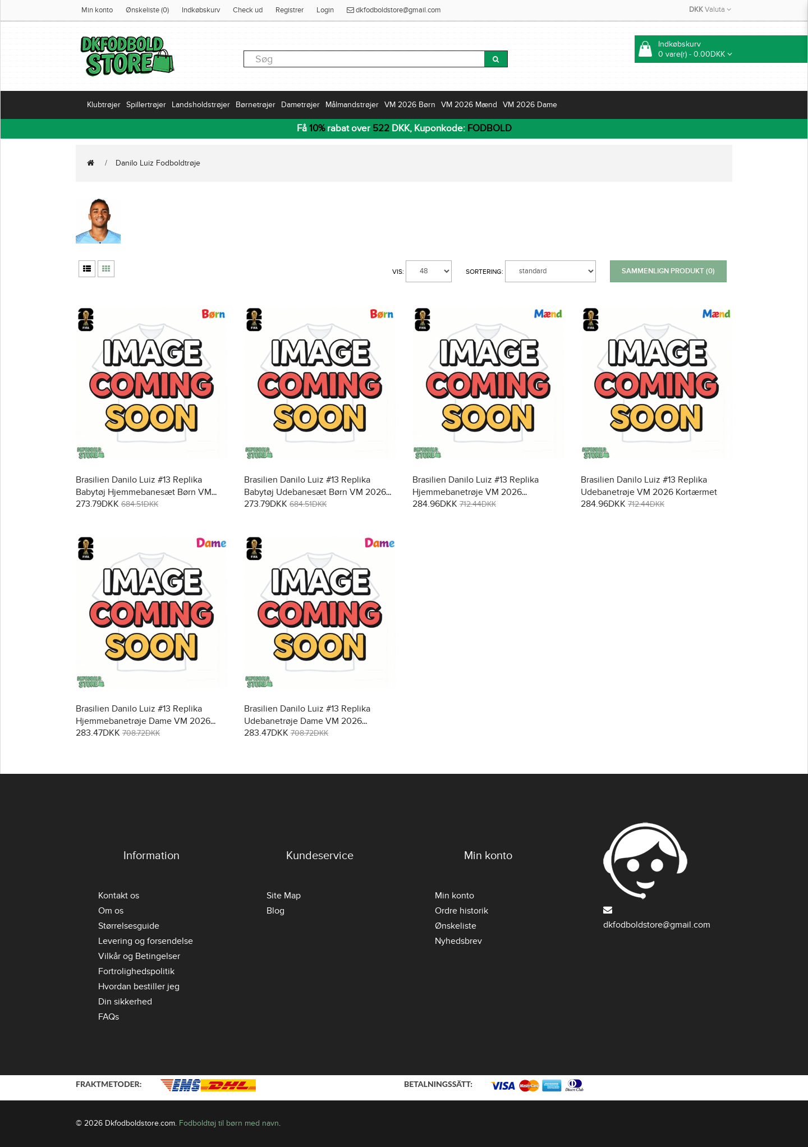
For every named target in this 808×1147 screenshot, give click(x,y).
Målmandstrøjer (352, 104)
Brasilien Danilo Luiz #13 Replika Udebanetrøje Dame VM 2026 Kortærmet (307, 721)
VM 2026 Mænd (469, 104)
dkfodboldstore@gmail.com (394, 10)
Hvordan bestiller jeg (139, 986)
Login (325, 10)
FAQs (108, 1016)
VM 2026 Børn (409, 104)
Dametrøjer (300, 104)
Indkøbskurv (201, 10)
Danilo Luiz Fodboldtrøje (158, 163)
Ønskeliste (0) (147, 10)
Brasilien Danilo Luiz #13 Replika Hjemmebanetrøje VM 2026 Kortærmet (475, 492)
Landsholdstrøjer (201, 104)
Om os (110, 910)
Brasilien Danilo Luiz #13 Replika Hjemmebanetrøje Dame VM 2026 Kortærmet (143, 721)
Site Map (284, 895)
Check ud (248, 10)
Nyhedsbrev (458, 941)
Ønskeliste (455, 926)
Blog (275, 910)
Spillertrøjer (146, 104)
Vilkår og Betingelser (139, 956)
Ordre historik (461, 910)
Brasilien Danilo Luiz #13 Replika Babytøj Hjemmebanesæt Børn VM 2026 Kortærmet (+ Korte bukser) (144, 492)
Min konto (97, 10)
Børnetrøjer (256, 104)
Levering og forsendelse (145, 941)
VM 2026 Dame (530, 104)
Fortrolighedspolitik (136, 971)
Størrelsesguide (128, 926)
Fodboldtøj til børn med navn (229, 1123)
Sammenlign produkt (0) (668, 271)
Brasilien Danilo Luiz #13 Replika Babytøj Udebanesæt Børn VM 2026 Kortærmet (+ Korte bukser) (315, 492)
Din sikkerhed (125, 1001)
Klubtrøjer (104, 104)
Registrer (290, 10)
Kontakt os (118, 895)
